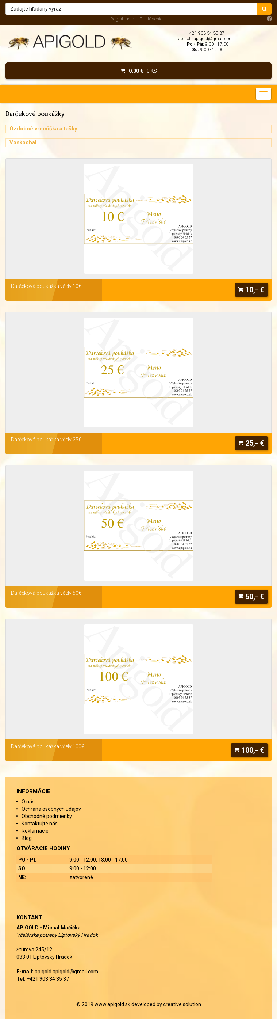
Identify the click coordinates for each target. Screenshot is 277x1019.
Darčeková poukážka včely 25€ (46, 439)
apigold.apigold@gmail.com (205, 38)
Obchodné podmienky (47, 816)
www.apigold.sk (113, 1004)
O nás (28, 802)
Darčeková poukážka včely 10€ (46, 286)
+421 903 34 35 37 (205, 33)
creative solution (182, 1004)
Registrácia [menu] (122, 19)
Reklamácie (35, 831)
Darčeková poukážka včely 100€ (47, 746)
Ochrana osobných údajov (51, 809)
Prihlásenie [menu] (150, 19)
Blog (27, 838)
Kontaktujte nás (40, 823)
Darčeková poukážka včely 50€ (46, 593)
